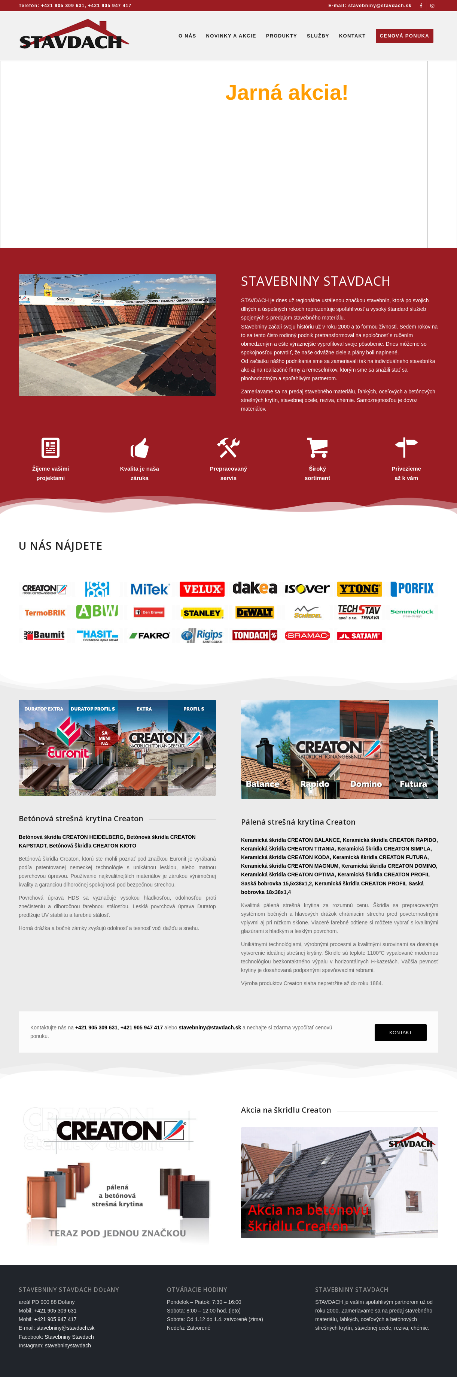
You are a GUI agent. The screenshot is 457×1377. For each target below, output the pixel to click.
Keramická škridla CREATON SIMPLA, (385, 849)
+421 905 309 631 (63, 5)
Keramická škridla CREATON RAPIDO (389, 840)
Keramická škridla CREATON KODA (285, 857)
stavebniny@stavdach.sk (65, 1328)
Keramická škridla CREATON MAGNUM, (290, 866)
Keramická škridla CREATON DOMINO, (389, 866)
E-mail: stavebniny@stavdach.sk (370, 5)
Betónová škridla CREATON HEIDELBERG (71, 837)
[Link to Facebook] (421, 5)
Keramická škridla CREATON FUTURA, (381, 857)
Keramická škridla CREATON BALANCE (290, 840)
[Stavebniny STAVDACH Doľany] (75, 36)
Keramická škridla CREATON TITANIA (288, 849)
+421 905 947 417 (109, 5)
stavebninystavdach (68, 1345)
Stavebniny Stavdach (69, 1337)
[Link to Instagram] (432, 5)
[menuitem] (368, 6)
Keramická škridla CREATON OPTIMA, (288, 875)
